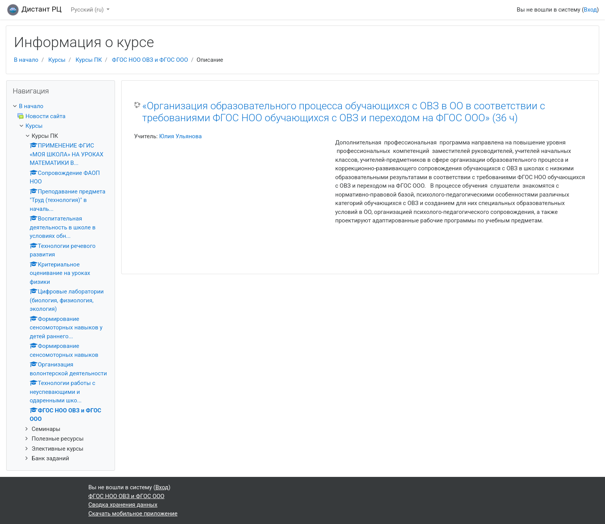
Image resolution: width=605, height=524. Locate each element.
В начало (26, 59)
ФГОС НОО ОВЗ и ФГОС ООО (150, 59)
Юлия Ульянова (180, 136)
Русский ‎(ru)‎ (88, 9)
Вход (590, 9)
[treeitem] (60, 106)
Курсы (56, 59)
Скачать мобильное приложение (132, 513)
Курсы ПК (89, 59)
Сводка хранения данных (122, 504)
